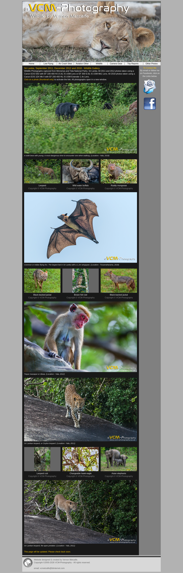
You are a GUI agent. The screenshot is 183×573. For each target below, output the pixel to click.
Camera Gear (116, 64)
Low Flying (48, 64)
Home (31, 64)
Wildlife (99, 64)
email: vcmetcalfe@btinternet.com (49, 568)
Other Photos (152, 64)
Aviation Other (82, 64)
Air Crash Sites (65, 64)
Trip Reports (132, 64)
